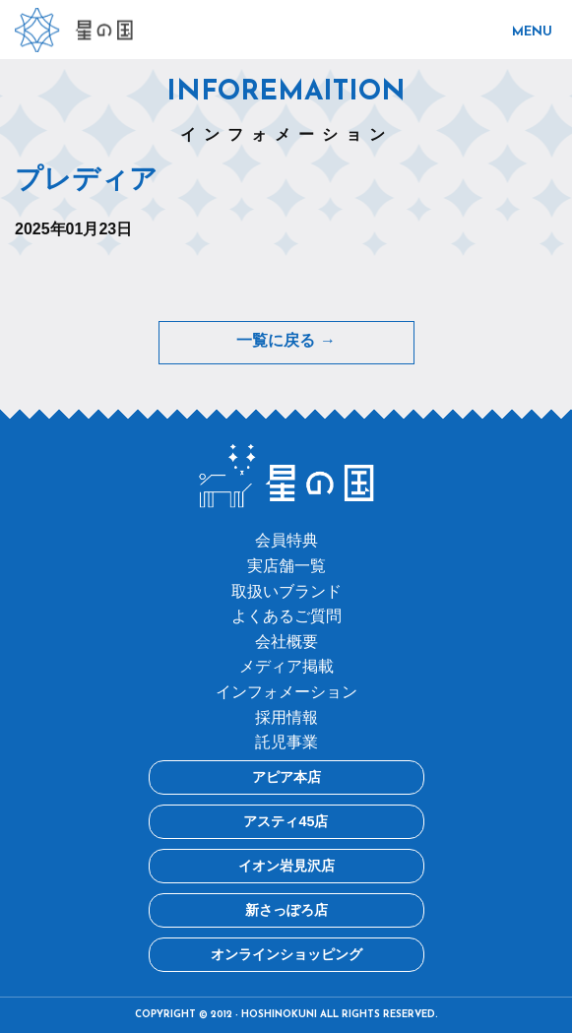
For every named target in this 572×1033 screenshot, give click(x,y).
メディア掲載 (286, 666)
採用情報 (286, 717)
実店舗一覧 (286, 565)
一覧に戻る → (286, 342)
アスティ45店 (285, 821)
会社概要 (286, 641)
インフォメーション (286, 691)
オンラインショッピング (286, 954)
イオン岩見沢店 (286, 865)
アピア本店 (286, 777)
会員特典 (286, 540)
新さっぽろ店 (286, 910)
